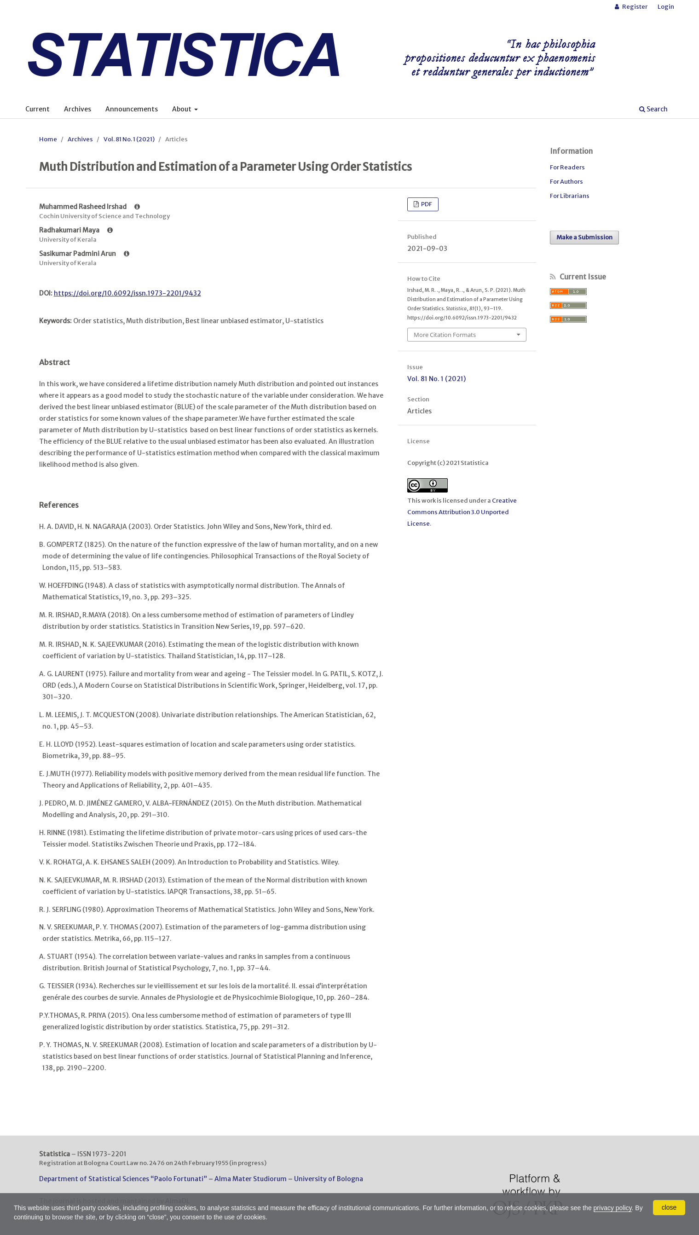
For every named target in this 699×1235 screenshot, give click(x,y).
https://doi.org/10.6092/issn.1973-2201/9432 (127, 293)
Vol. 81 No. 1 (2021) (129, 139)
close (669, 1207)
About (182, 109)
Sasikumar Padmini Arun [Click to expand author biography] (84, 253)
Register (634, 7)
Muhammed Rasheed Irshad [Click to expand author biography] (89, 207)
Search (653, 109)
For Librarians (569, 196)
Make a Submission (584, 237)
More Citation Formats (445, 334)
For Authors (566, 182)
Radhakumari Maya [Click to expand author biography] (76, 230)
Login (666, 7)
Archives (77, 109)
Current (37, 109)
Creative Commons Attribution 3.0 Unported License (462, 512)
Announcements (131, 109)
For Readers (567, 167)
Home (48, 139)
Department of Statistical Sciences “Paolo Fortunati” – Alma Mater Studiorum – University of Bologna (201, 1179)
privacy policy (613, 1208)
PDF (426, 204)
